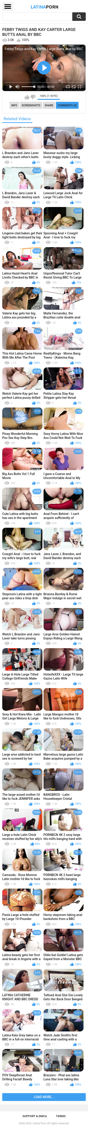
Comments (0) (67, 105)
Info (14, 105)
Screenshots (31, 105)
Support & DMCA (34, 1116)
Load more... (44, 1097)
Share (49, 105)
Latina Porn (39, 1123)
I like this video (27, 97)
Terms (61, 1116)
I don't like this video (33, 97)
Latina (45, 7)
